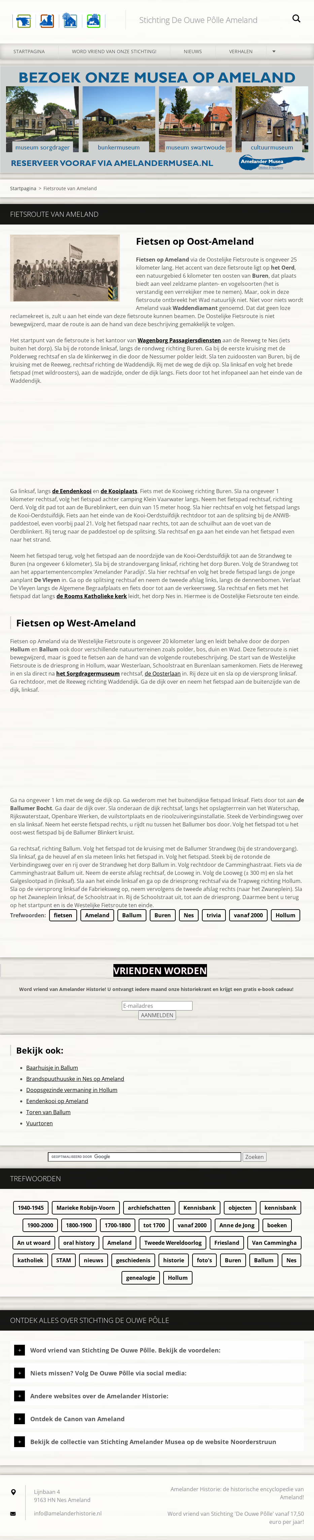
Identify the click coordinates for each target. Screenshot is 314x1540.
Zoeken (296, 19)
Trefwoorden (27, 919)
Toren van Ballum (48, 1116)
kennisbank (280, 1212)
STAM (63, 1264)
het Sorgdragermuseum (88, 677)
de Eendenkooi (72, 495)
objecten (240, 1212)
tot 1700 (154, 1229)
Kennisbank (199, 1212)
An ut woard (33, 1247)
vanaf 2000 (248, 919)
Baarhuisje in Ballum (52, 1071)
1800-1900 (79, 1229)
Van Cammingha (274, 1247)
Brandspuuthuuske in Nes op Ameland (75, 1083)
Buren (162, 919)
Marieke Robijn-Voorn (86, 1212)
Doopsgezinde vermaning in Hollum (71, 1094)
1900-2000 (40, 1229)
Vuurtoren (39, 1127)
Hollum (285, 919)
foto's (204, 1264)
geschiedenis (133, 1264)
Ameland (97, 919)
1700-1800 (118, 1229)
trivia (214, 919)
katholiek (30, 1264)
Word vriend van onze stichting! (114, 55)
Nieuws (193, 55)
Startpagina (29, 55)
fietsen (63, 919)
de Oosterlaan (163, 677)
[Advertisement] (157, 444)
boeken (277, 1229)
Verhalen (241, 55)
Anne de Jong (236, 1229)
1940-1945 (31, 1212)
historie (173, 1264)
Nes (189, 919)
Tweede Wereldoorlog (173, 1247)
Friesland (226, 1247)
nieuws (93, 1264)
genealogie (140, 1282)
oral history (79, 1247)
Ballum (132, 919)
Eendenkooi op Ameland (57, 1105)
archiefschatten (149, 1212)
